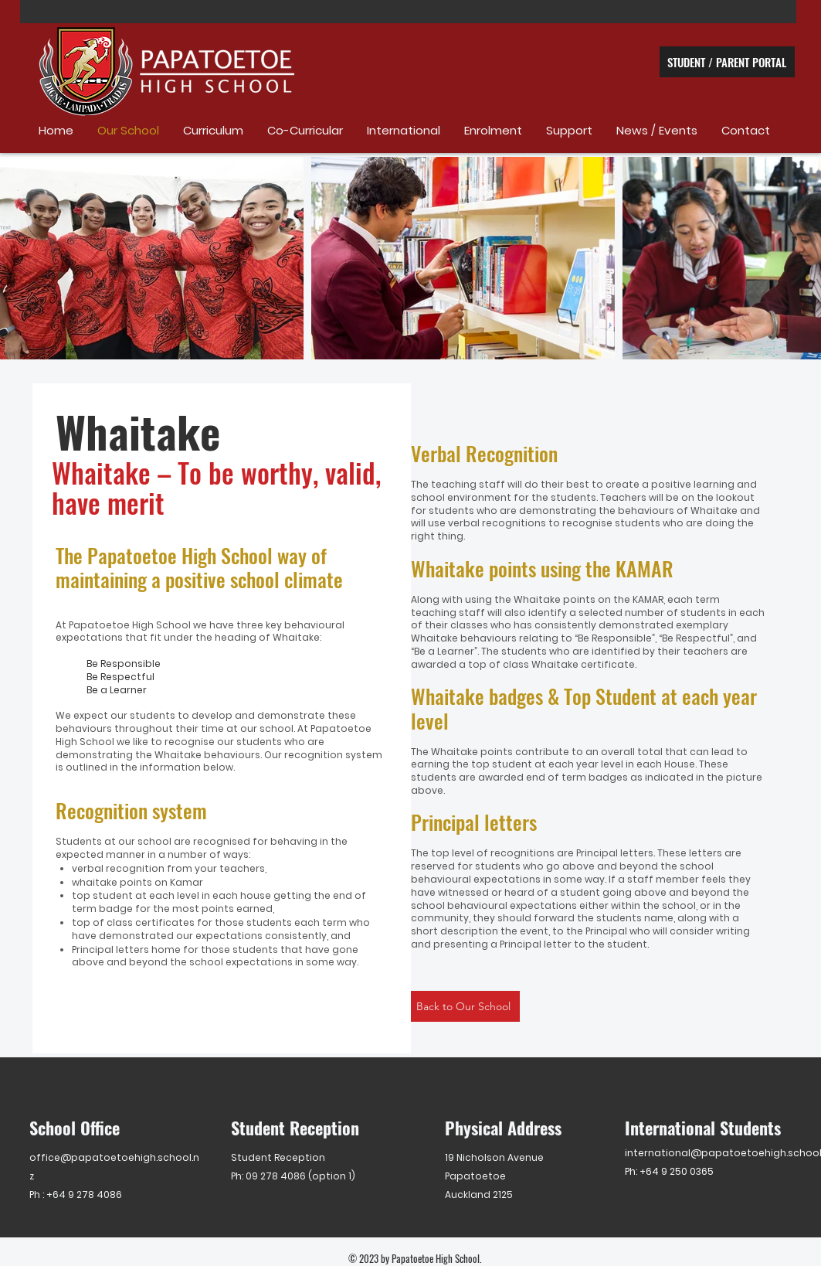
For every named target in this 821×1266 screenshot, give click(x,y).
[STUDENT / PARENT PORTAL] (727, 61)
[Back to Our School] (465, 1006)
